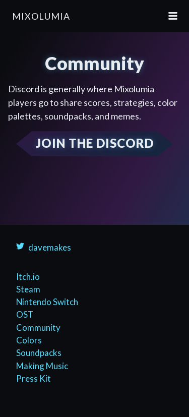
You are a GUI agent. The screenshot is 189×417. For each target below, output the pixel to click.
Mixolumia (41, 16)
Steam (28, 289)
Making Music (42, 366)
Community (38, 327)
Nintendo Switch (47, 301)
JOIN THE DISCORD (95, 143)
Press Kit (33, 378)
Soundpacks (38, 352)
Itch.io (28, 276)
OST (24, 314)
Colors (29, 340)
